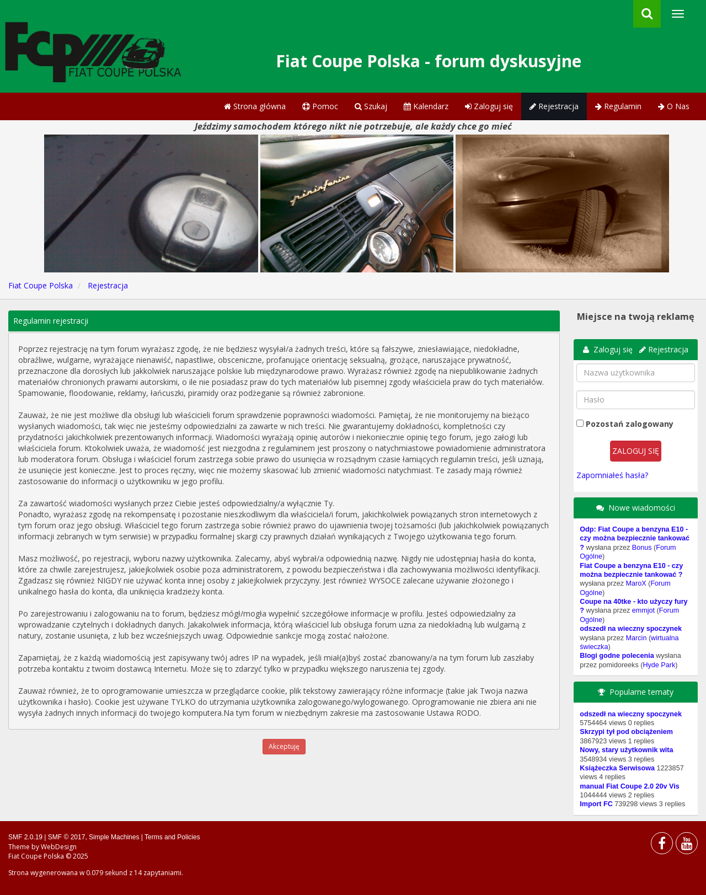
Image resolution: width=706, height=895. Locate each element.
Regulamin (618, 106)
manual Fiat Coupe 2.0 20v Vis (629, 786)
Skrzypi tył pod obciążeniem (626, 732)
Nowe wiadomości (641, 507)
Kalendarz (426, 106)
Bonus (642, 547)
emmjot (643, 610)
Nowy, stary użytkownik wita (626, 750)
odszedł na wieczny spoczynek (631, 629)
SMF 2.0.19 (25, 837)
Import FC (596, 804)
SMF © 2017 (66, 837)
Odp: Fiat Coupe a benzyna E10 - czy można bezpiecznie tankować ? (634, 538)
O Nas (673, 106)
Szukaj (371, 106)
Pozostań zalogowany (629, 424)
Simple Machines (114, 837)
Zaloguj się (489, 106)
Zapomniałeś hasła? (612, 475)
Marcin (636, 638)
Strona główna (255, 106)
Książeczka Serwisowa (617, 768)
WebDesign (59, 846)
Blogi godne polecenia (617, 656)
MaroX (636, 583)
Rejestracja (554, 106)
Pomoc (320, 106)
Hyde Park (659, 665)
